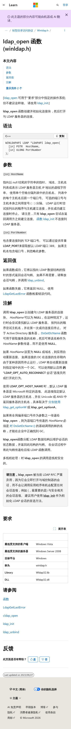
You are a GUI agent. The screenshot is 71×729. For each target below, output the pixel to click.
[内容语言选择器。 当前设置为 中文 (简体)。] (17, 689)
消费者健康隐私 (29, 712)
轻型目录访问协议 (22, 30)
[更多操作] (64, 30)
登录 (65, 5)
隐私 (10, 712)
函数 (6, 599)
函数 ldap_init (45, 219)
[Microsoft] (35, 5)
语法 (8, 67)
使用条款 (50, 712)
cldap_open (10, 615)
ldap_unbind (36, 280)
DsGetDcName (50, 333)
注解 (8, 82)
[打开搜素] (57, 5)
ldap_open (10, 98)
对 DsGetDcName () (23, 426)
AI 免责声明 (14, 707)
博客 (43, 707)
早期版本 (31, 707)
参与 (55, 707)
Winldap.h (42, 30)
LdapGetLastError (14, 294)
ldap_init (42, 103)
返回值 (10, 77)
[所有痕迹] (6, 30)
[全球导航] (3, 5)
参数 (8, 72)
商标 (10, 717)
